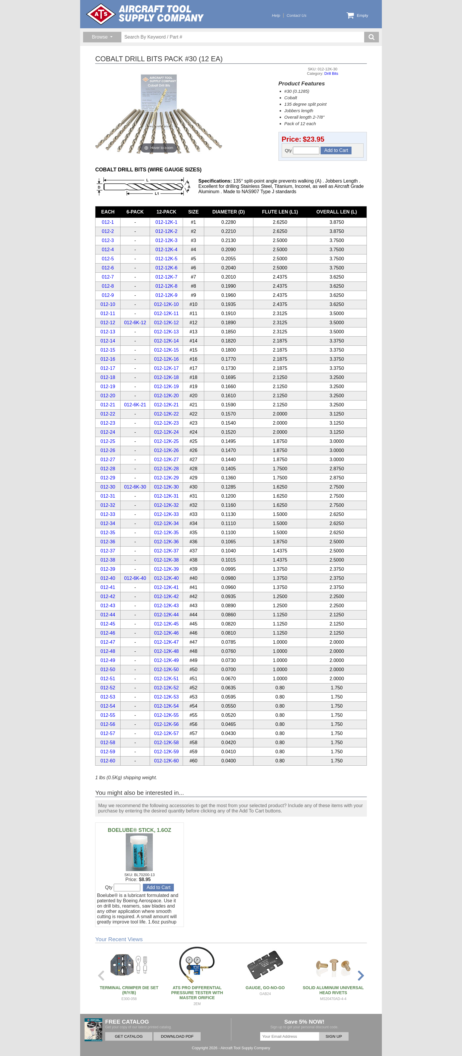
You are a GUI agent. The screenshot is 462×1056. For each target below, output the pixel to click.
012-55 (107, 715)
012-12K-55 (166, 715)
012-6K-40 (135, 578)
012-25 (107, 441)
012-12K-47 (166, 642)
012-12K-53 (166, 696)
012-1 (108, 222)
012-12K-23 (166, 423)
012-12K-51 (166, 678)
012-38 (107, 559)
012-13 (107, 331)
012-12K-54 (166, 706)
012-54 (107, 706)
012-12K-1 (167, 222)
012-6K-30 (135, 486)
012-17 (107, 368)
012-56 (107, 724)
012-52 (107, 687)
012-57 (107, 733)
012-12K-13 (166, 331)
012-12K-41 (166, 587)
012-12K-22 (166, 413)
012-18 (107, 377)
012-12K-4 (167, 249)
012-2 (108, 231)
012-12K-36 (166, 541)
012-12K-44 (166, 614)
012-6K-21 (135, 404)
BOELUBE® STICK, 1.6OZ (139, 830)
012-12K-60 (166, 760)
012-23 (107, 423)
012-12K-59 (166, 751)
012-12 (107, 322)
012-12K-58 (166, 742)
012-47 (107, 642)
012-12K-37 (166, 550)
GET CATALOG (129, 1036)
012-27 (107, 459)
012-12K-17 (166, 368)
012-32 (107, 505)
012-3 (108, 240)
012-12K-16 (166, 359)
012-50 (107, 669)
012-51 (107, 678)
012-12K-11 (166, 313)
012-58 (107, 742)
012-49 (107, 660)
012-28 (107, 468)
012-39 (107, 569)
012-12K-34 (166, 523)
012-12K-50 (166, 669)
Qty (302, 150)
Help (276, 15)
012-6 (108, 267)
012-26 (107, 450)
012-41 (107, 587)
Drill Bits (331, 73)
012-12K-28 (166, 468)
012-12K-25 (166, 441)
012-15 (107, 349)
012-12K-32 (166, 505)
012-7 (108, 276)
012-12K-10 (166, 304)
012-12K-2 (167, 231)
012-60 (107, 760)
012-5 (108, 258)
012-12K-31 (166, 496)
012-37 (107, 550)
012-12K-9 (167, 295)
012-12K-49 (166, 660)
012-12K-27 (166, 459)
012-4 (108, 249)
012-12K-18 (166, 377)
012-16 (107, 359)
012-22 (107, 413)
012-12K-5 (167, 258)
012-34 (107, 523)
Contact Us (296, 15)
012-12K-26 (166, 450)
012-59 (107, 751)
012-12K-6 (167, 267)
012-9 (108, 295)
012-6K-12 (135, 322)
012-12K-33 (166, 514)
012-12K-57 (166, 733)
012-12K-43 (166, 605)
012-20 (107, 395)
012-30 (107, 486)
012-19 (107, 386)
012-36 (107, 541)
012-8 (108, 286)
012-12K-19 (166, 386)
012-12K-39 (166, 569)
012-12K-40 (166, 578)
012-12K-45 (166, 623)
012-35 (107, 532)
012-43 (107, 605)
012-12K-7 (167, 276)
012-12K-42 (166, 596)
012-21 (107, 404)
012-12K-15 (166, 349)
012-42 (107, 596)
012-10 (107, 304)
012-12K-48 (166, 651)
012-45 (107, 623)
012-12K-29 (166, 477)
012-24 (107, 432)
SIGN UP (334, 1036)
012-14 (107, 340)
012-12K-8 (167, 286)
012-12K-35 (166, 532)
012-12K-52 (166, 687)
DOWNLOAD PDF (177, 1036)
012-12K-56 (166, 724)
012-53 (107, 696)
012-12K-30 (166, 486)
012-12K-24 (166, 432)
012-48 (107, 651)
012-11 (107, 313)
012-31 (107, 496)
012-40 (107, 578)
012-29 (107, 477)
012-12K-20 (166, 395)
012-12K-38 (166, 559)
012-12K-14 (166, 340)
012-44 (107, 614)
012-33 (107, 514)
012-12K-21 (166, 404)
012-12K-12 (166, 322)
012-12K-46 (166, 632)
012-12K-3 (167, 240)
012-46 (107, 632)
